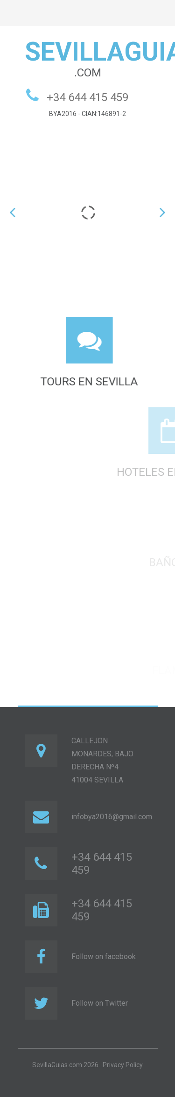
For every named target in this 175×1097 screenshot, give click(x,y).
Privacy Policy (123, 1065)
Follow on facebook (103, 956)
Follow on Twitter (99, 1003)
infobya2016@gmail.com (111, 816)
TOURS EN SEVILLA (92, 381)
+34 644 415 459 (87, 97)
